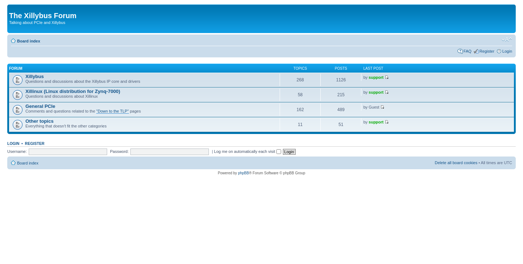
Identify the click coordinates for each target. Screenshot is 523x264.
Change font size (507, 39)
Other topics (39, 121)
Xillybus (34, 76)
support (376, 77)
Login (507, 51)
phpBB (243, 173)
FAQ (467, 51)
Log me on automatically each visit (247, 151)
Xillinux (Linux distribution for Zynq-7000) (72, 91)
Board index (28, 41)
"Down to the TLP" (112, 111)
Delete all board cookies (456, 163)
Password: (119, 151)
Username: (17, 151)
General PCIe (40, 106)
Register (486, 51)
